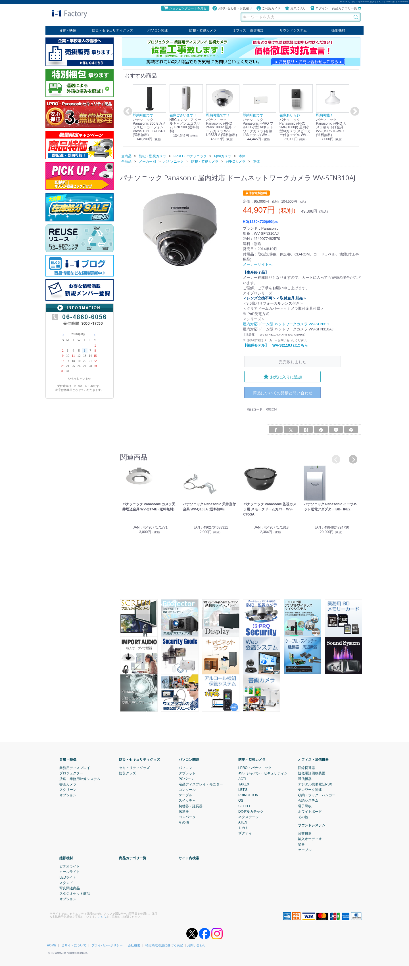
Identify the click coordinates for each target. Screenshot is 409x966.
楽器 (301, 844)
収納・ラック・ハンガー (316, 795)
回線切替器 (306, 768)
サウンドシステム (293, 30)
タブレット (187, 773)
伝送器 (184, 811)
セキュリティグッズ (134, 768)
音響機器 (305, 833)
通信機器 (305, 779)
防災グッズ (127, 773)
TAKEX (243, 784)
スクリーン (67, 789)
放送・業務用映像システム (79, 779)
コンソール (187, 789)
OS (240, 800)
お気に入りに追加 (282, 377)
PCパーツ (186, 779)
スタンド (66, 883)
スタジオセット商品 (74, 894)
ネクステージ (248, 817)
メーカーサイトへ (257, 264)
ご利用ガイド (268, 8)
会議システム (308, 800)
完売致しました (292, 361)
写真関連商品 (69, 888)
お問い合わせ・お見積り (232, 8)
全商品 (126, 156)
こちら (102, 916)
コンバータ (187, 817)
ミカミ (243, 828)
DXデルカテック (251, 811)
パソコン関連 (157, 30)
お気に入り (295, 8)
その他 (184, 822)
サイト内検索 (189, 858)
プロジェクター (71, 773)
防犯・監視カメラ (202, 30)
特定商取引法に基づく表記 (164, 945)
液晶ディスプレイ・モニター (201, 784)
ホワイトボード (310, 811)
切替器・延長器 (191, 806)
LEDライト (67, 877)
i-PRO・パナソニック (255, 768)
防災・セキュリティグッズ (112, 30)
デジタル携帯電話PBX (315, 784)
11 (73, 355)
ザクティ (245, 833)
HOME (51, 945)
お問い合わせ (196, 945)
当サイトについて (73, 945)
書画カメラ (67, 784)
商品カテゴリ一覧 (346, 8)
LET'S (242, 789)
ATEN (242, 822)
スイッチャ (187, 800)
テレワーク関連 (310, 789)
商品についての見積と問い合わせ (282, 392)
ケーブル (185, 795)
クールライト (69, 872)
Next (354, 111)
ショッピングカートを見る (184, 8)
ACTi (242, 779)
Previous (127, 111)
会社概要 (134, 945)
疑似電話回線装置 (311, 773)
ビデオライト (69, 866)
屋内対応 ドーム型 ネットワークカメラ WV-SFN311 (286, 324)
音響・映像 (67, 30)
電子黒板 (305, 806)
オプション (67, 795)
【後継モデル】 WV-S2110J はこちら (275, 345)
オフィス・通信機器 (248, 30)
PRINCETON (248, 795)
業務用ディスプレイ (74, 768)
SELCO (244, 806)
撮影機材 (338, 30)
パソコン (185, 768)
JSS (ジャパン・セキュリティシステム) (268, 773)
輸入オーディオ (310, 839)
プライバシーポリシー (107, 945)
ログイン (319, 8)
